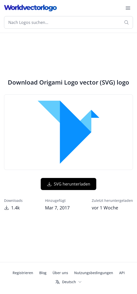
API (122, 272)
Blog (43, 272)
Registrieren (23, 272)
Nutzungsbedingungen (93, 272)
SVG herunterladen (68, 184)
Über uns (60, 272)
